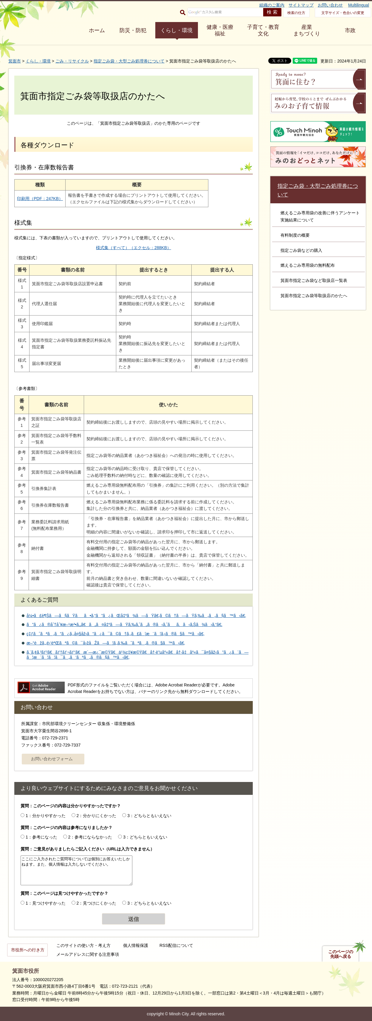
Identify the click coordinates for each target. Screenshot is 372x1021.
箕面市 (14, 61)
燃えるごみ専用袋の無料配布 (307, 265)
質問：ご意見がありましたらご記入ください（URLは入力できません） (87, 849)
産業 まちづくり (306, 30)
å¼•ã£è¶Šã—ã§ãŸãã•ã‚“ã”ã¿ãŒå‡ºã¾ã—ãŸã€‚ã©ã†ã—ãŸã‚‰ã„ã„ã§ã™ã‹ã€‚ (136, 615)
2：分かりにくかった (97, 815)
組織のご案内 (271, 5)
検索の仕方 (296, 13)
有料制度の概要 (295, 235)
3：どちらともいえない (149, 815)
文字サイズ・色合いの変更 (342, 13)
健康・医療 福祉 (220, 30)
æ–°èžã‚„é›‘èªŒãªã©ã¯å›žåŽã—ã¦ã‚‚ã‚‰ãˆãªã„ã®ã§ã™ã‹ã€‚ (106, 643)
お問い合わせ (330, 5)
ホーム (97, 30)
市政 (350, 30)
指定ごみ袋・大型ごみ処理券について (129, 61)
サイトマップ (301, 5)
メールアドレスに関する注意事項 (87, 954)
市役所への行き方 (27, 949)
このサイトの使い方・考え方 (83, 945)
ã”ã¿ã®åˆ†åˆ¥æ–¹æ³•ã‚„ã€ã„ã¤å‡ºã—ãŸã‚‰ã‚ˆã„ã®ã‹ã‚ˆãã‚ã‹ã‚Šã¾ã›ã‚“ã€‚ (124, 624)
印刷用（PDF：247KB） (40, 198)
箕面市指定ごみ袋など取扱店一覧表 (313, 280)
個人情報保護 (135, 945)
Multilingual (358, 5)
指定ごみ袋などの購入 (301, 250)
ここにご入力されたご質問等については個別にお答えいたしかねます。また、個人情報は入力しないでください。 (76, 870)
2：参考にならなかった (90, 837)
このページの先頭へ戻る (340, 954)
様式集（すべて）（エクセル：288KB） (133, 247)
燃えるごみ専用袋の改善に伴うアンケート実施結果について (320, 216)
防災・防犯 (133, 30)
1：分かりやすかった (46, 815)
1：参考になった (41, 837)
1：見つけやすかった (46, 903)
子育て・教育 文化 (263, 30)
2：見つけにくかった (97, 903)
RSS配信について (176, 945)
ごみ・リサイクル (72, 61)
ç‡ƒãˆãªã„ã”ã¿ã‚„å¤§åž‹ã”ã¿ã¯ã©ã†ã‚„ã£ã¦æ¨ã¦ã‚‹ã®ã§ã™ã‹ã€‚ (115, 633)
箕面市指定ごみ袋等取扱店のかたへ (313, 295)
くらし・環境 (176, 30)
